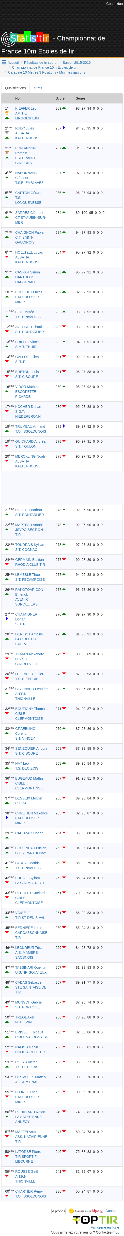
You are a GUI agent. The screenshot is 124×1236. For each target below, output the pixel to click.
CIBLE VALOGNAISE (31, 1037)
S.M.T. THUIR (25, 347)
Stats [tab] (38, 88)
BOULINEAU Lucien (30, 848)
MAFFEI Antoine (27, 1132)
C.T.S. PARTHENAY (30, 853)
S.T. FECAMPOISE (30, 579)
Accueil (13, 62)
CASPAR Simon (27, 272)
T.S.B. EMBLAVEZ (29, 183)
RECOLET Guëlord (30, 893)
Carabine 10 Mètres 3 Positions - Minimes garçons (46, 72)
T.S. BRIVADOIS (28, 317)
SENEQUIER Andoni (31, 748)
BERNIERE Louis (28, 928)
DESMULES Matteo (30, 1077)
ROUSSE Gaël (26, 1171)
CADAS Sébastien (29, 982)
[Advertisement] (62, 488)
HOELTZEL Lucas (29, 252)
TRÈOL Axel (24, 1017)
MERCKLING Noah (30, 456)
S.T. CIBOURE (26, 377)
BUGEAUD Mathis (29, 778)
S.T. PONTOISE (27, 1007)
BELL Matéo (24, 312)
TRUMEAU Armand (30, 426)
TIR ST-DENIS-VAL (30, 918)
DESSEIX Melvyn (28, 798)
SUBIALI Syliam (27, 878)
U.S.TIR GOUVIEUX (31, 972)
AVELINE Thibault (29, 327)
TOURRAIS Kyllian (29, 545)
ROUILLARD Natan (30, 1112)
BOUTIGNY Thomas (30, 709)
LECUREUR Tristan (30, 948)
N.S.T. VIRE (24, 1022)
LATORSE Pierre (28, 1152)
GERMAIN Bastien (29, 560)
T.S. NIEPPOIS (26, 679)
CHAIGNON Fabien (30, 232)
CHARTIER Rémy (29, 1191)
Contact (111, 1211)
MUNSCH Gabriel (28, 1002)
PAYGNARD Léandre (31, 689)
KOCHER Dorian (28, 407)
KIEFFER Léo (25, 108)
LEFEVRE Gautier (29, 674)
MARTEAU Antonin (30, 525)
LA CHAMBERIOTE (30, 883)
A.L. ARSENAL (26, 1082)
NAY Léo (22, 763)
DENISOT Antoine (29, 634)
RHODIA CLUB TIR (30, 564)
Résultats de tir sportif (40, 62)
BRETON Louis (27, 372)
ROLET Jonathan (28, 510)
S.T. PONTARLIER (29, 332)
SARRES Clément (29, 213)
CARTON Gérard (28, 193)
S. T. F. (20, 362)
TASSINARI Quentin (30, 967)
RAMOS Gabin (26, 1047)
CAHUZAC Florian (29, 833)
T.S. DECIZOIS (26, 768)
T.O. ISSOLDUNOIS (30, 431)
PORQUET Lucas (28, 292)
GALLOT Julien (27, 357)
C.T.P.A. (21, 803)
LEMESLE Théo (27, 575)
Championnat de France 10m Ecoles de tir (44, 67)
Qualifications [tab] (15, 88)
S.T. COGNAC (26, 550)
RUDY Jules (24, 128)
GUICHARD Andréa (30, 441)
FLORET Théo (26, 1092)
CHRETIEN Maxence (31, 813)
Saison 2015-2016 (77, 62)
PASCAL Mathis (27, 863)
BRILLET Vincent (28, 342)
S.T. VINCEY (25, 738)
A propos (58, 1211)
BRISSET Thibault (29, 1032)
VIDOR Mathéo (27, 387)
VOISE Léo (23, 913)
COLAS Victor (26, 1062)
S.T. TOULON (25, 446)
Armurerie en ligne (105, 1227)
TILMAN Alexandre (29, 654)
